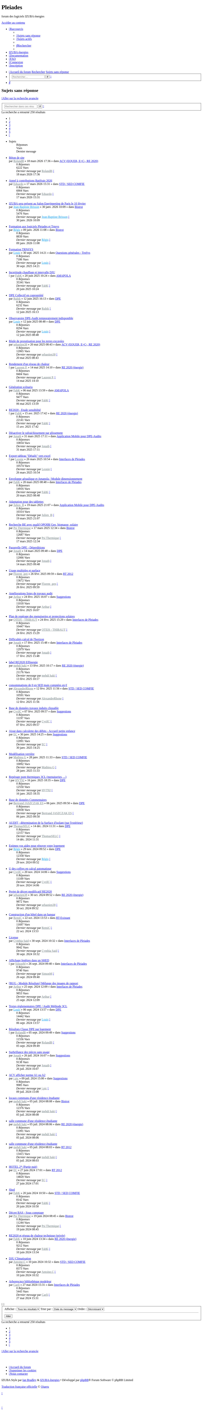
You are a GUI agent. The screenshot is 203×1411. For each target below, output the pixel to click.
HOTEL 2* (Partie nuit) (23, 1166)
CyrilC (17, 711)
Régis (16, 229)
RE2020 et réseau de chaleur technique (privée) (37, 1235)
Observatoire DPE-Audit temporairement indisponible (41, 318)
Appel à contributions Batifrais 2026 (30, 180)
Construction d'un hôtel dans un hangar (32, 914)
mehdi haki (20, 665)
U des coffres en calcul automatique (30, 868)
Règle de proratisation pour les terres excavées (36, 341)
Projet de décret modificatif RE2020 (30, 891)
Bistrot (79, 206)
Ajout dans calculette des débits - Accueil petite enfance (42, 731)
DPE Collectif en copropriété (26, 295)
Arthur (17, 596)
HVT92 (19, 780)
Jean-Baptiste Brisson (26, 206)
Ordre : (91, 1309)
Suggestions (63, 596)
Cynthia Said (21, 940)
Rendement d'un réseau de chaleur (29, 364)
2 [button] (9, 121)
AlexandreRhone (23, 688)
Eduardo (18, 184)
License (13, 937)
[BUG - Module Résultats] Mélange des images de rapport (43, 983)
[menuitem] (28, 35)
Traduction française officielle (19, 1386)
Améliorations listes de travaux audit (31, 593)
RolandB (18, 161)
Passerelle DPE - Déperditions (27, 547)
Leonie (19, 459)
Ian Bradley (29, 1380)
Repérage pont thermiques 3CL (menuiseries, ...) (37, 776)
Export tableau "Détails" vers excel (30, 455)
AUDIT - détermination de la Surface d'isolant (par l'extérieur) (46, 822)
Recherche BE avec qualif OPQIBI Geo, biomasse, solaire (43, 524)
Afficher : (22, 1309)
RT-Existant (63, 917)
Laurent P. (21, 367)
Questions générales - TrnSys (73, 252)
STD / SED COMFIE (72, 184)
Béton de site (16, 157)
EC (15, 734)
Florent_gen (20, 573)
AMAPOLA (63, 275)
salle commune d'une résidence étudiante (33, 1120)
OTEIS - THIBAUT (25, 619)
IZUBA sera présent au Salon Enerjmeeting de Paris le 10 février (47, 203)
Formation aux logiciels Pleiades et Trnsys (34, 226)
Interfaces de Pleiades (72, 459)
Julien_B (18, 505)
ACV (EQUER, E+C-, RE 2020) (78, 161)
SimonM (20, 963)
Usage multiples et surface (24, 570)
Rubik (17, 298)
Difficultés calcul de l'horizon (26, 639)
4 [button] (9, 128)
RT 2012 (68, 573)
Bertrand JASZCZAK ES (28, 803)
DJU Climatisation (20, 1258)
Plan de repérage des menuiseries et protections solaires (42, 616)
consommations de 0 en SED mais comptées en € (38, 685)
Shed (12, 1189)
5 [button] (9, 131)
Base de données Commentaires (28, 799)
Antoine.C (19, 1261)
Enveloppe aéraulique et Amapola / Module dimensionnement (45, 478)
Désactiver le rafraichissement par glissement (36, 432)
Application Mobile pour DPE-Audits (79, 436)
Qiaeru (45, 1386)
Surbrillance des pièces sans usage (29, 1052)
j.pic (16, 1078)
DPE (58, 298)
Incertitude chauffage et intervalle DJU (32, 272)
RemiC (17, 917)
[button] (9, 135)
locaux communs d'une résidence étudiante (34, 1098)
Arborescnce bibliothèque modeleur (30, 1281)
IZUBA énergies (50, 1380)
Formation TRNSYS (21, 249)
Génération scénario (21, 387)
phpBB (84, 1380)
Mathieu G (19, 757)
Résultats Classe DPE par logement (30, 1029)
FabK (18, 275)
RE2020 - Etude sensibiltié (25, 410)
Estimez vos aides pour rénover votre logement (37, 845)
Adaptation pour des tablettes (26, 501)
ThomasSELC (21, 826)
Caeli (16, 1284)
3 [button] (9, 125)
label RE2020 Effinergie (23, 662)
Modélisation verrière (21, 754)
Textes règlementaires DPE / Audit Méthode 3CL (38, 1006)
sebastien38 (20, 344)
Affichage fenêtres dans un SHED (29, 960)
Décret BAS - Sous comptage (26, 1212)
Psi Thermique (22, 528)
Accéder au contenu (13, 22)
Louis (16, 252)
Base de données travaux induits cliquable (34, 708)
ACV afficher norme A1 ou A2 (27, 1075)
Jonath (17, 436)
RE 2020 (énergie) (72, 367)
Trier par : (59, 1309)
